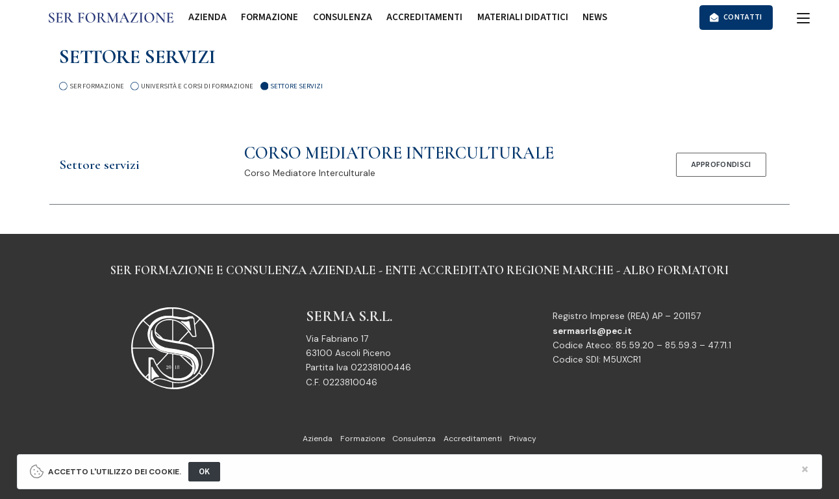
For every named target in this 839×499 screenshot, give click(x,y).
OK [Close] (204, 471)
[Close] (805, 469)
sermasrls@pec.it (592, 331)
